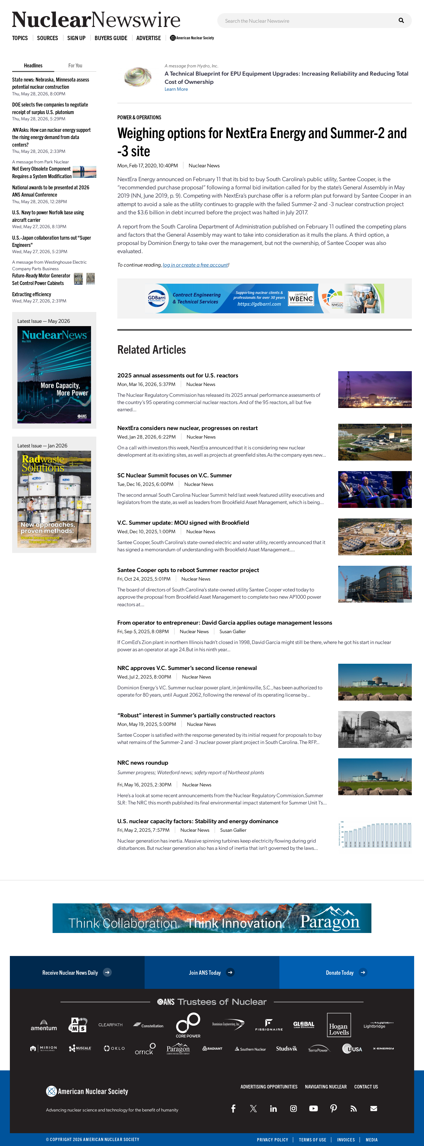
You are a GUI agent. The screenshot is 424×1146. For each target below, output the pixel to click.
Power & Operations (139, 117)
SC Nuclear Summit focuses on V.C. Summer (174, 475)
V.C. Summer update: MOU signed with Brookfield (183, 522)
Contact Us (366, 1086)
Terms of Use (312, 1139)
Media (372, 1139)
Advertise (148, 37)
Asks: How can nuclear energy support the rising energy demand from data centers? (51, 137)
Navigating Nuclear (326, 1086)
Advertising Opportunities (269, 1086)
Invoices (346, 1139)
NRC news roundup (142, 762)
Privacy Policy (272, 1139)
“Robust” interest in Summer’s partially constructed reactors (196, 715)
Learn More (176, 88)
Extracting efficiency (31, 294)
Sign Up (76, 37)
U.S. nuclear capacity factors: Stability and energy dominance (197, 820)
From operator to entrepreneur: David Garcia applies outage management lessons (224, 622)
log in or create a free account (195, 264)
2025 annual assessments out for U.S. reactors (177, 375)
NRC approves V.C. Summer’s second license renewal (187, 667)
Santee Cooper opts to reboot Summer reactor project (188, 569)
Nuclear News (204, 165)
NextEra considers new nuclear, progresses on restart (187, 427)
